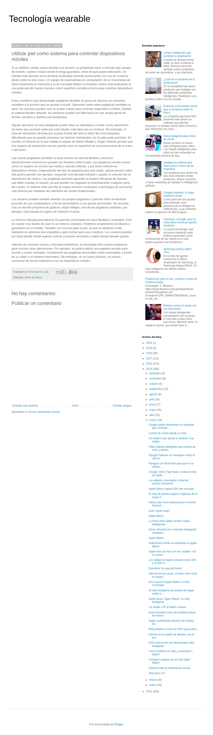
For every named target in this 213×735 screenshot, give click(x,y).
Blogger (118, 724)
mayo (153, 409)
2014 (149, 691)
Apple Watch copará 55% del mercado (171, 488)
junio (152, 404)
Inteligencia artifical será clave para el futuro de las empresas (179, 166)
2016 (149, 363)
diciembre (155, 373)
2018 (149, 353)
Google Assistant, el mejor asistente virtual (179, 194)
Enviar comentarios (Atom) (44, 411)
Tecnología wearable (49, 19)
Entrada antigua (122, 405)
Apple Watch (156, 516)
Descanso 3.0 (157, 673)
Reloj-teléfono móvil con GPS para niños (173, 629)
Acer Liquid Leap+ (159, 510)
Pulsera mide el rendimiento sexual (169, 668)
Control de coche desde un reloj (167, 433)
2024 (149, 342)
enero (153, 685)
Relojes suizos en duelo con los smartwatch (180, 307)
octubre (154, 383)
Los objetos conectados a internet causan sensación (168, 482)
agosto (153, 394)
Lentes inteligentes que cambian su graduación (177, 54)
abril (152, 415)
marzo (153, 420)
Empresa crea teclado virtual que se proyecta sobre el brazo (180, 109)
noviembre (155, 378)
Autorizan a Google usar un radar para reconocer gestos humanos (180, 222)
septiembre (156, 389)
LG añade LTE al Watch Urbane (167, 607)
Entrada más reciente (25, 405)
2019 (149, 348)
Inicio (75, 405)
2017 (149, 358)
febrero (153, 679)
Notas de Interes (33, 277)
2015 (149, 369)
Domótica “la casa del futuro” (166, 568)
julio (152, 399)
